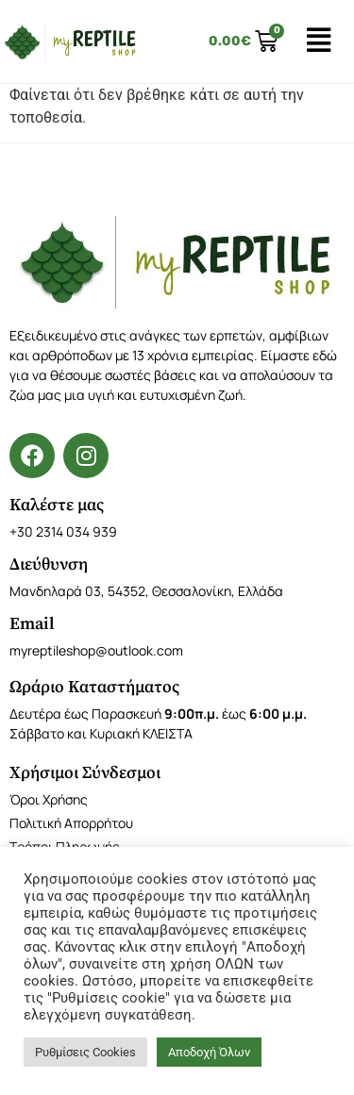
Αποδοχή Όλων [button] (209, 1052)
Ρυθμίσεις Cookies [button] (85, 1052)
